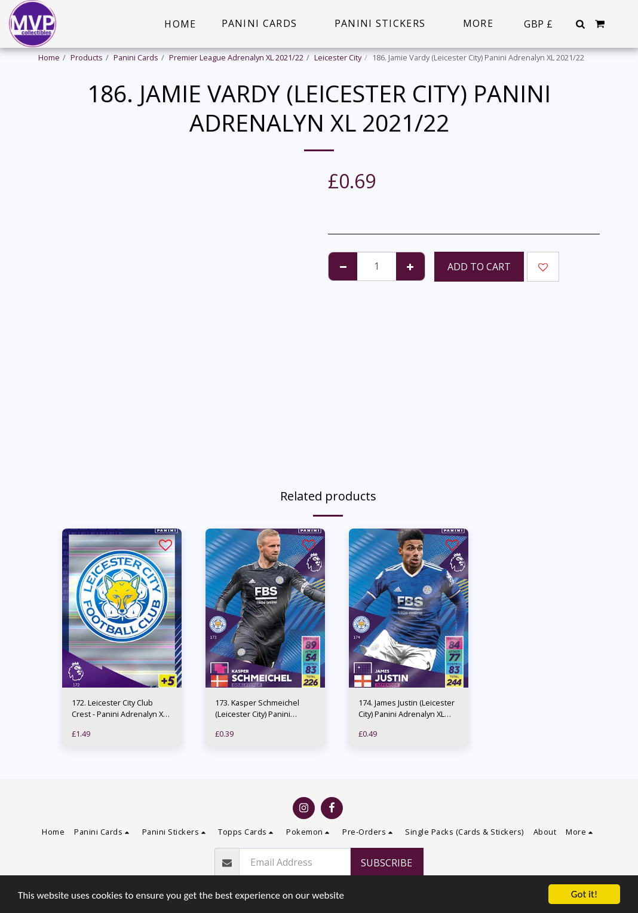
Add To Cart (479, 266)
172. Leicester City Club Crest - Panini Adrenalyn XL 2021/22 (119, 708)
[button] (580, 24)
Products (86, 57)
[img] (122, 608)
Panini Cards (136, 57)
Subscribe (386, 862)
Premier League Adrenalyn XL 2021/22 (236, 57)
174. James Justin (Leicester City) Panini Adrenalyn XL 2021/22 (406, 708)
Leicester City (337, 57)
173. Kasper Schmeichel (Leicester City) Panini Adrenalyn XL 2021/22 (257, 708)
